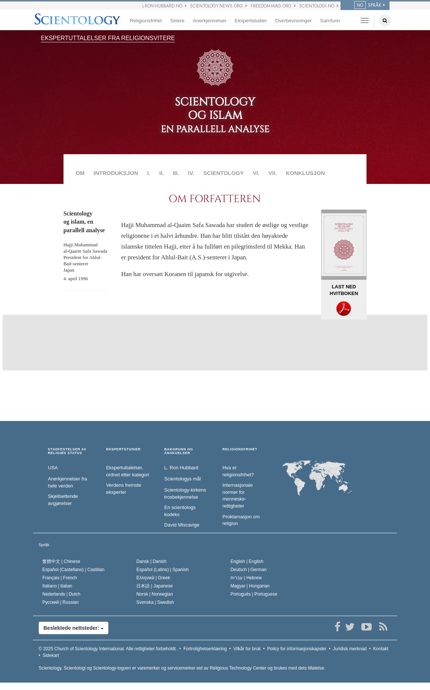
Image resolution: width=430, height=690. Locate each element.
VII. (272, 173)
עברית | (246, 577)
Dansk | (151, 561)
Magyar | (250, 586)
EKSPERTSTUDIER (123, 449)
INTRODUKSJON (116, 173)
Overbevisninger (293, 20)
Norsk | (154, 594)
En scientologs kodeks (180, 511)
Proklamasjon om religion (241, 520)
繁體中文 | (61, 561)
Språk (44, 544)
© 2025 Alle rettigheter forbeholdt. (108, 648)
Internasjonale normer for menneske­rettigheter (237, 495)
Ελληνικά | (153, 577)
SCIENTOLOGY (223, 173)
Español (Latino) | (162, 569)
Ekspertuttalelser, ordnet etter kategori (127, 471)
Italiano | (57, 586)
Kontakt (380, 648)
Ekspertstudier (251, 20)
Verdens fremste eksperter (123, 488)
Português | (254, 594)
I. (148, 173)
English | (247, 561)
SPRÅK (367, 5)
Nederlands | (61, 594)
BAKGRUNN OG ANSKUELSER (178, 451)
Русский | (60, 602)
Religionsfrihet (146, 20)
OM (80, 173)
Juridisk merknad (350, 648)
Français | (59, 577)
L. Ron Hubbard (181, 467)
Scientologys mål (182, 479)
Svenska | (155, 602)
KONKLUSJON (305, 173)
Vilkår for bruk (247, 648)
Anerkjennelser (210, 20)
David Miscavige (181, 525)
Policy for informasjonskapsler (296, 648)
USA (53, 467)
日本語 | (154, 586)
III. (176, 173)
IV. (191, 173)
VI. (256, 173)
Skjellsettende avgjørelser (63, 499)
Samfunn (330, 20)
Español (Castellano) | (73, 569)
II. (161, 173)
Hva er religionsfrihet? (238, 471)
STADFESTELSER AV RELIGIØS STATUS (67, 451)
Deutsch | (249, 569)
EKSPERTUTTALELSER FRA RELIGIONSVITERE (108, 38)
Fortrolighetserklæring (205, 648)
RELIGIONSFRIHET (239, 449)
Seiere (177, 20)
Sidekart (51, 655)
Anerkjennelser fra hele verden (67, 482)
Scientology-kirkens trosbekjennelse (185, 493)
